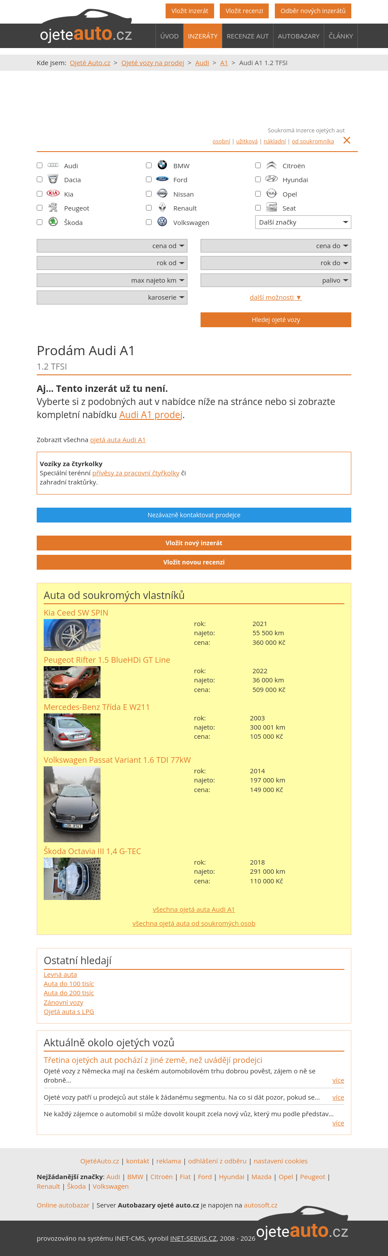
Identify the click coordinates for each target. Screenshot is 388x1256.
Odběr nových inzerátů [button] (313, 11)
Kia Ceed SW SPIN (76, 612)
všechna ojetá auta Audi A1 (194, 909)
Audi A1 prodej (151, 414)
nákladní (275, 141)
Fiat (185, 1176)
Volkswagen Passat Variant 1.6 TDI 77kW (117, 759)
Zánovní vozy (63, 1002)
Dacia (72, 179)
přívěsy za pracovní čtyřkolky (135, 472)
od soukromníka (313, 141)
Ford (180, 179)
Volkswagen (191, 222)
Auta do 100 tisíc (69, 983)
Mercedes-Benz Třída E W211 (97, 707)
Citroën (294, 165)
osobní (221, 141)
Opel (290, 194)
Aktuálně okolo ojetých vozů (109, 1042)
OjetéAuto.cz (99, 1160)
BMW (181, 165)
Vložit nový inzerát (194, 543)
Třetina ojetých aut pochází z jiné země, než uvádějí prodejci (153, 1060)
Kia (68, 194)
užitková (247, 141)
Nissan (183, 194)
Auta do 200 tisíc (69, 992)
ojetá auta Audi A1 (118, 439)
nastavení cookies (281, 1160)
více (338, 1080)
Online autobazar (63, 1205)
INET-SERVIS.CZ (193, 1238)
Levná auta (60, 974)
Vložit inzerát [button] (189, 11)
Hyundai (295, 179)
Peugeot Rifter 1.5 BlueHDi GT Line (107, 659)
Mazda (261, 1176)
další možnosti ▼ (276, 297)
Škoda (73, 222)
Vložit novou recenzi (194, 562)
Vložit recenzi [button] (244, 11)
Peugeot (77, 208)
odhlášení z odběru (217, 1160)
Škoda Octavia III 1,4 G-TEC (92, 851)
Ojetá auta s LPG (69, 1011)
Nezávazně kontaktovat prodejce (194, 515)
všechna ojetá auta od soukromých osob (193, 923)
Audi (71, 165)
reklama (168, 1160)
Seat (289, 208)
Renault (185, 208)
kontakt (137, 1160)
